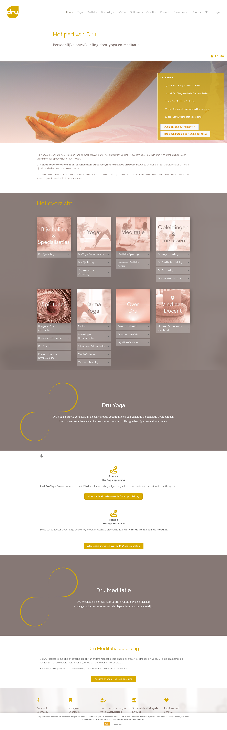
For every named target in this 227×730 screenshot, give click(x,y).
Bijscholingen (108, 12)
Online (122, 12)
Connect (164, 12)
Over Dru (150, 12)
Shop (195, 12)
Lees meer (118, 724)
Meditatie (91, 12)
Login (216, 12)
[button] (142, 12)
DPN (206, 12)
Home (69, 12)
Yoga (79, 12)
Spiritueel (135, 12)
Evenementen (180, 12)
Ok (106, 724)
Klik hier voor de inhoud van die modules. (143, 529)
